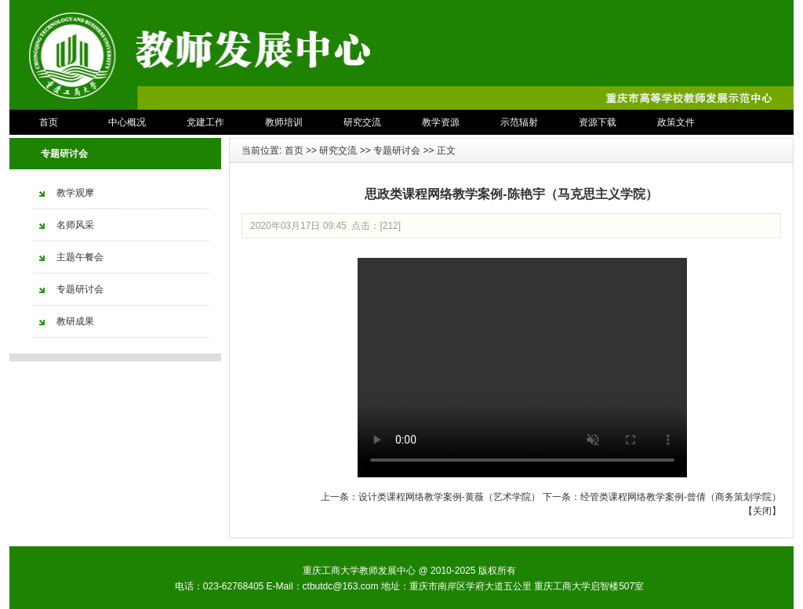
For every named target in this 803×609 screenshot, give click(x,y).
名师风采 (75, 224)
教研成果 (75, 321)
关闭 (762, 511)
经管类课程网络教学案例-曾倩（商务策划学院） (680, 496)
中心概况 (127, 122)
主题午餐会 (80, 257)
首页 (48, 122)
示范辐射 (519, 122)
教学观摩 (75, 192)
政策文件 (676, 122)
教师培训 (284, 122)
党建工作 (205, 122)
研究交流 (362, 122)
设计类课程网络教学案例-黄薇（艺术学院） (449, 496)
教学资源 (441, 122)
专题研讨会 (396, 150)
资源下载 (597, 122)
